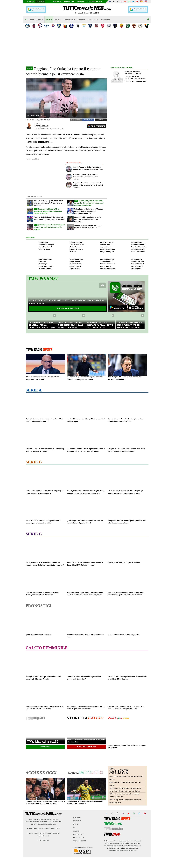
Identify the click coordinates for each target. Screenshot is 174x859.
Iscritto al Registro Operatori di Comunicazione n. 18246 (43, 828)
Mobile (75, 824)
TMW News (81, 1)
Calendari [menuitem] (81, 19)
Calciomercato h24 (94, 1)
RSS (74, 827)
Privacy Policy (78, 838)
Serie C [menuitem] (58, 19)
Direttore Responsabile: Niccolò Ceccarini (43, 824)
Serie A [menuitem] (40, 19)
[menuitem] (26, 19)
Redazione (77, 818)
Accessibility (78, 834)
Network (30, 1)
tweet (101, 120)
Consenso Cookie (79, 841)
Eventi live (40, 1)
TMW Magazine (69, 1)
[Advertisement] (129, 163)
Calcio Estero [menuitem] (69, 19)
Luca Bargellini (42, 126)
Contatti (76, 831)
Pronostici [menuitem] (105, 19)
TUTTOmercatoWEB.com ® (51, 833)
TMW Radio (57, 1)
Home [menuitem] (31, 19)
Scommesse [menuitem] (93, 19)
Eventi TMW (77, 821)
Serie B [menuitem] (49, 19)
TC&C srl (35, 819)
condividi (88, 120)
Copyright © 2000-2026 (35, 833)
